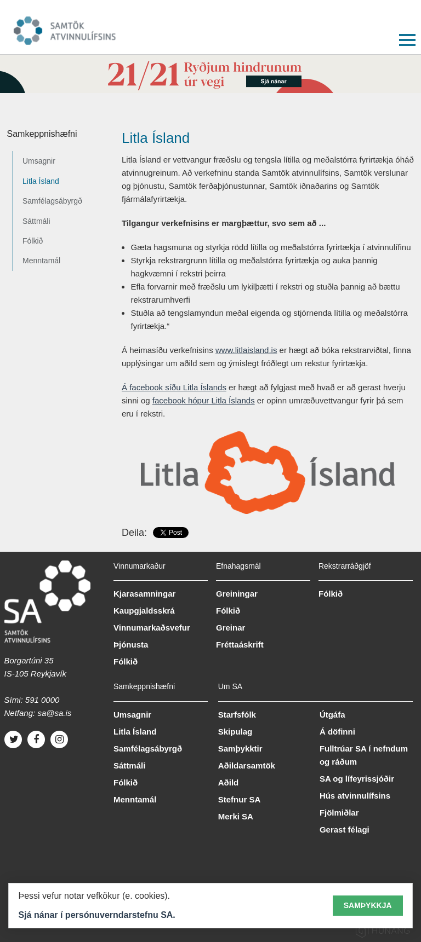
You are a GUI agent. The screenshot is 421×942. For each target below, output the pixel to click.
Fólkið (32, 240)
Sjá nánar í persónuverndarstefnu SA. (97, 915)
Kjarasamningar (144, 593)
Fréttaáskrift (240, 644)
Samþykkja (368, 905)
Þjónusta (130, 644)
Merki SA (235, 816)
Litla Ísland (40, 181)
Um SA (230, 686)
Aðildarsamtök (246, 765)
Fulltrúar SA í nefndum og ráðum (364, 755)
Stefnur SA (239, 799)
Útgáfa (332, 714)
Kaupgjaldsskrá (144, 610)
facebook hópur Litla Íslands (203, 400)
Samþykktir (240, 748)
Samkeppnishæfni (42, 133)
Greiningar (237, 593)
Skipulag (235, 731)
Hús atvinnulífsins (355, 795)
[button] (407, 38)
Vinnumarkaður (139, 566)
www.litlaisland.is (246, 350)
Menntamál (41, 260)
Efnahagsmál (238, 566)
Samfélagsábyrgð (52, 201)
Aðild (228, 782)
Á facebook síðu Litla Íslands (174, 387)
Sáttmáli (36, 221)
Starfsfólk (237, 714)
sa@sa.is (54, 713)
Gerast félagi (344, 829)
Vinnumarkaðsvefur (151, 627)
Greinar (230, 627)
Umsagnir (38, 161)
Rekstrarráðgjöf (344, 566)
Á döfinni (337, 731)
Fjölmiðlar (339, 812)
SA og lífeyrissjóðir (357, 778)
